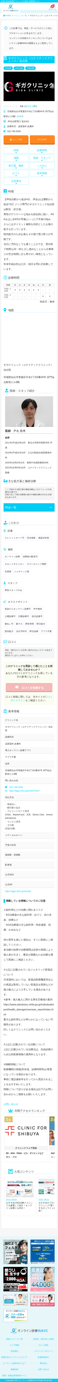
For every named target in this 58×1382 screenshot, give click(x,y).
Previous (4, 86)
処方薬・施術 (16, 166)
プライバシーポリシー (43, 1351)
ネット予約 (16, 139)
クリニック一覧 (20, 15)
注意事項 (16, 182)
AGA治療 (19, 68)
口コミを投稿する (29, 687)
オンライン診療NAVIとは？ (14, 1363)
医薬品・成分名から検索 (43, 1339)
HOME (7, 15)
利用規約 (14, 1351)
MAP (20, 116)
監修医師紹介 (43, 1357)
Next (51, 86)
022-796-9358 (16, 787)
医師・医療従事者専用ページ (14, 1376)
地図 (16, 159)
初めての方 (52, 8)
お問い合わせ (11, 1104)
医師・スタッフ (42, 159)
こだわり (42, 166)
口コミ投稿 (43, 1345)
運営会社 (43, 1363)
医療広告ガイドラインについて (14, 1357)
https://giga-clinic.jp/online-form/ (22, 791)
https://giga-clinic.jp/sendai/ (18, 891)
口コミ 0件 (30, 106)
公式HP (42, 139)
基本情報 (42, 174)
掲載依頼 (14, 1369)
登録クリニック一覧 (14, 1339)
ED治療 (8, 68)
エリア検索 (14, 1345)
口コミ (16, 174)
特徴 (16, 151)
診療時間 (42, 151)
